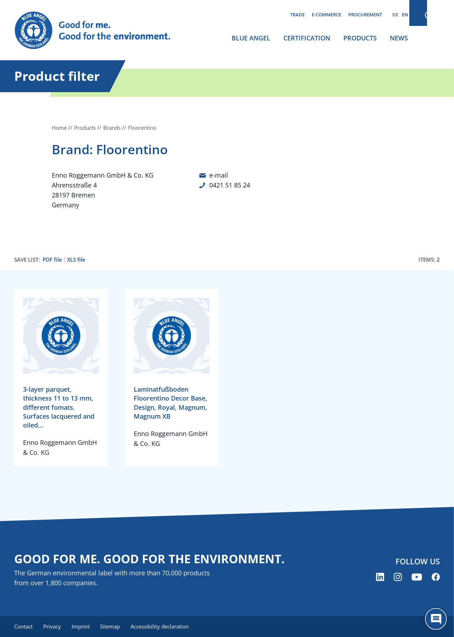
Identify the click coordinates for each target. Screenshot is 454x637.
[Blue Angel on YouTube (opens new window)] (416, 577)
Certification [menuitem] (306, 38)
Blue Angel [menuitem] (251, 38)
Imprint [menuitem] (82, 626)
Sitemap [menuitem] (112, 626)
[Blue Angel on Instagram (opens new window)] (398, 577)
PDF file (52, 259)
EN (405, 14)
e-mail (218, 175)
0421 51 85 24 (229, 185)
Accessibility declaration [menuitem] (163, 626)
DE (395, 14)
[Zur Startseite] (99, 30)
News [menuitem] (399, 38)
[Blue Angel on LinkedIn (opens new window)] (380, 577)
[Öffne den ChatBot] (436, 619)
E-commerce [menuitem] (326, 14)
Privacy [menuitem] (53, 626)
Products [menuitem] (360, 38)
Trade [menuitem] (297, 14)
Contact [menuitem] (23, 626)
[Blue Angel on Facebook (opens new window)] (436, 577)
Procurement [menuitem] (365, 14)
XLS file (76, 259)
